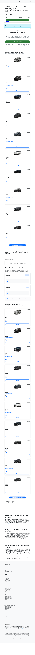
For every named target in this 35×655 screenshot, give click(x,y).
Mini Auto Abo (7, 598)
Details (17, 72)
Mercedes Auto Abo (8, 596)
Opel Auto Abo (7, 599)
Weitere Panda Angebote (9, 85)
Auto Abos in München (8, 623)
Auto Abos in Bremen (8, 613)
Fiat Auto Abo (7, 590)
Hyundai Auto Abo (8, 592)
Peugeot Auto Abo (8, 600)
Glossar (6, 578)
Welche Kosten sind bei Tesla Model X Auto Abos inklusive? (17, 520)
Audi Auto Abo (7, 588)
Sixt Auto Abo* (7, 630)
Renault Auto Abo (7, 601)
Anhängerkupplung (16, 553)
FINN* (6, 629)
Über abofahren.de (8, 580)
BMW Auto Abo (7, 589)
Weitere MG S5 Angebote (9, 141)
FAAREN (6, 632)
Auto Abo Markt (7, 577)
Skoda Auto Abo (7, 602)
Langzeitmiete (7, 536)
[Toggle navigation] (29, 2)
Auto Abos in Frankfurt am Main (10, 617)
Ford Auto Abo (7, 591)
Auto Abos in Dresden (8, 615)
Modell (19, 16)
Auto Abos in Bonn (8, 612)
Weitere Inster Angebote (9, 122)
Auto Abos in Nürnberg (8, 624)
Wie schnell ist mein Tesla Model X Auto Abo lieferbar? (16, 517)
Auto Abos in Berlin (8, 608)
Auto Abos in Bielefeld (8, 609)
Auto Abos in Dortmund (9, 614)
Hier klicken (8, 311)
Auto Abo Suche (22, 641)
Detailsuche (7, 21)
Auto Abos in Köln (8, 621)
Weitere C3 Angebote (9, 66)
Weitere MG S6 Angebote (9, 178)
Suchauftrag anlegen (18, 41)
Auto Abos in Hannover (8, 619)
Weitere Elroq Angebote (9, 197)
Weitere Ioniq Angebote (9, 234)
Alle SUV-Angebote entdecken (17, 245)
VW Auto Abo (7, 604)
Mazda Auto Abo (7, 595)
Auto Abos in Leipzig (8, 622)
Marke (6, 16)
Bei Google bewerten (8, 583)
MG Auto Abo (7, 597)
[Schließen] (30, 25)
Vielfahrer (8, 568)
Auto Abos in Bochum (8, 611)
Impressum (6, 582)
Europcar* (6, 631)
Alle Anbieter (7, 633)
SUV (9, 532)
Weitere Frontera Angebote (9, 368)
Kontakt (6, 579)
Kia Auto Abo (7, 594)
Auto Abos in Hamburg (8, 618)
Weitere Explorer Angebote (10, 216)
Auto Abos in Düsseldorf (9, 616)
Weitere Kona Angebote (9, 160)
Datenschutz (7, 581)
